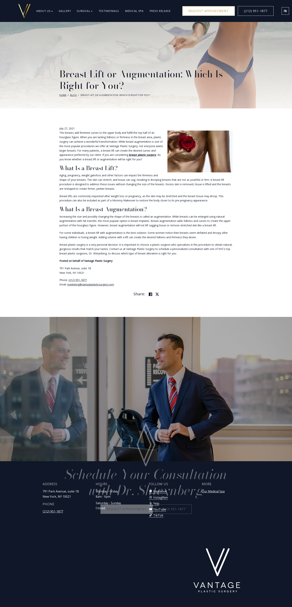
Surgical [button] (84, 11)
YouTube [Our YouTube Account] (157, 509)
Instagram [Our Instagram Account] (158, 497)
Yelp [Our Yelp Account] (154, 503)
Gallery (65, 11)
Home (62, 95)
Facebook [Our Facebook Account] (158, 491)
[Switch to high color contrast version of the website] (285, 11)
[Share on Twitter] (157, 294)
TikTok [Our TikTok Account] (156, 515)
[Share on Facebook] (150, 294)
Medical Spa (134, 11)
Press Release (160, 11)
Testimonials (109, 11)
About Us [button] (44, 11)
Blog (73, 95)
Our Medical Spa (213, 491)
